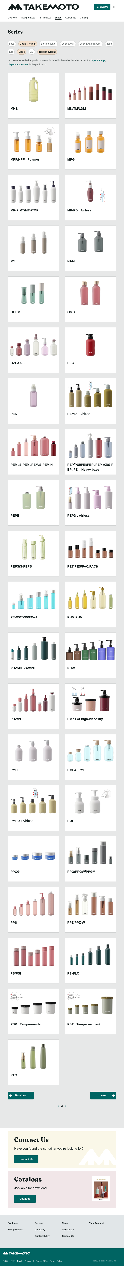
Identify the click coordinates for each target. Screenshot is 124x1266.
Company (40, 1229)
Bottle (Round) (28, 43)
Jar (31, 52)
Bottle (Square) (48, 43)
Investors (67, 1229)
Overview (12, 17)
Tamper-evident (47, 52)
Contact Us (102, 7)
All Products (45, 17)
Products (13, 1223)
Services (39, 1223)
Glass (22, 52)
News (65, 1223)
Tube (109, 43)
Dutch (19, 1261)
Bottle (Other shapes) (90, 43)
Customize (70, 17)
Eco (11, 52)
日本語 (5, 1261)
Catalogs (25, 1198)
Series (58, 17)
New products (28, 17)
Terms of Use (42, 1261)
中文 (13, 1261)
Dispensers (14, 64)
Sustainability (42, 1236)
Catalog (84, 17)
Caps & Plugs (98, 60)
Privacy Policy (56, 1261)
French (28, 1261)
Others (24, 64)
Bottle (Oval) (68, 43)
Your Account (96, 1223)
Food (11, 43)
